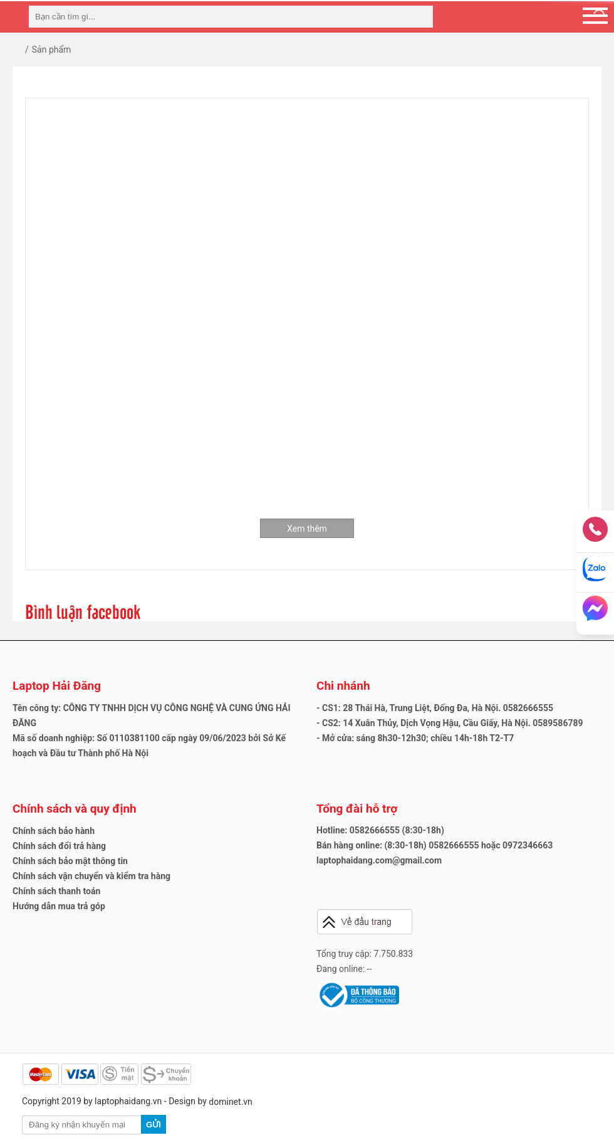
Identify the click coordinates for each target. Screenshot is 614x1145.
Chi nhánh (343, 685)
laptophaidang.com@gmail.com (379, 860)
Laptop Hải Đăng (57, 685)
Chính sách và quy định (75, 808)
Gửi (153, 1124)
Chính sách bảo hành (54, 831)
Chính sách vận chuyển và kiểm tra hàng (91, 876)
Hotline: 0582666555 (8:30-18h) (380, 830)
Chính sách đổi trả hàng (59, 846)
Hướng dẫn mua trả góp (59, 906)
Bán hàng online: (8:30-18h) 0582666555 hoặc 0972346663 (434, 845)
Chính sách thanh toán (56, 891)
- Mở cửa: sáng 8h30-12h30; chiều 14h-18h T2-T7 (415, 738)
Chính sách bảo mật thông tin (70, 861)
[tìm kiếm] (420, 17)
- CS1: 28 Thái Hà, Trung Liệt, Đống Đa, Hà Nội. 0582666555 (434, 708)
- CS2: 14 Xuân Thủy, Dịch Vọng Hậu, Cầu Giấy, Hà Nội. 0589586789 (449, 723)
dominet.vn (230, 1102)
